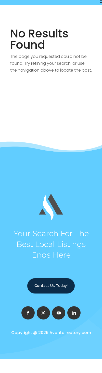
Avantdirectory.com (70, 333)
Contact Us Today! (51, 285)
